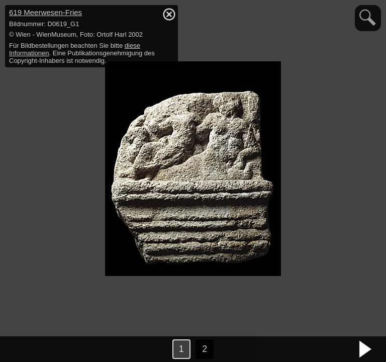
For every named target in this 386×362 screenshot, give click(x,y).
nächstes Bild (366, 349)
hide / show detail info (169, 14)
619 (45, 12)
